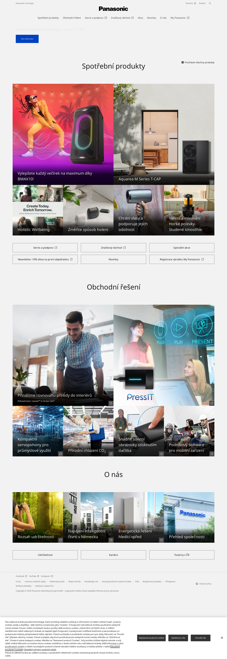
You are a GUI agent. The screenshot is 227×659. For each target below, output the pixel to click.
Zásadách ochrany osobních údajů (40, 650)
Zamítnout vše (178, 639)
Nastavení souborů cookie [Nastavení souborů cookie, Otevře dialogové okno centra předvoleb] (151, 639)
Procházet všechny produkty (198, 126)
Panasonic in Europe (25, 3)
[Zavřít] (221, 638)
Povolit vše (200, 639)
